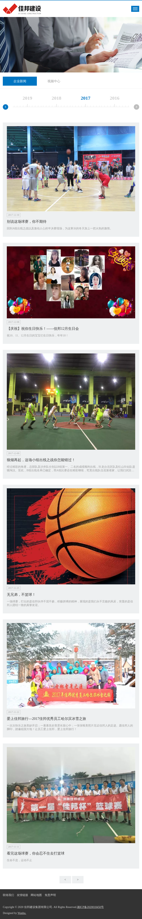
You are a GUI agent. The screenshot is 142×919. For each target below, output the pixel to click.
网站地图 (36, 895)
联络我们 (8, 895)
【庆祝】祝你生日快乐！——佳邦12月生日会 (43, 329)
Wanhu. (22, 913)
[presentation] (5, 107)
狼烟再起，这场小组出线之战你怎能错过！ (41, 460)
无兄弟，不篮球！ (21, 595)
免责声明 (50, 895)
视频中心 (53, 81)
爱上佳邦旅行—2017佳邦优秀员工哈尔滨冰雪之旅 (46, 719)
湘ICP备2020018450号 (90, 907)
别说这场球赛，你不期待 (26, 222)
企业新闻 (19, 81)
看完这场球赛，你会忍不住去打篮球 (35, 853)
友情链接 (22, 895)
